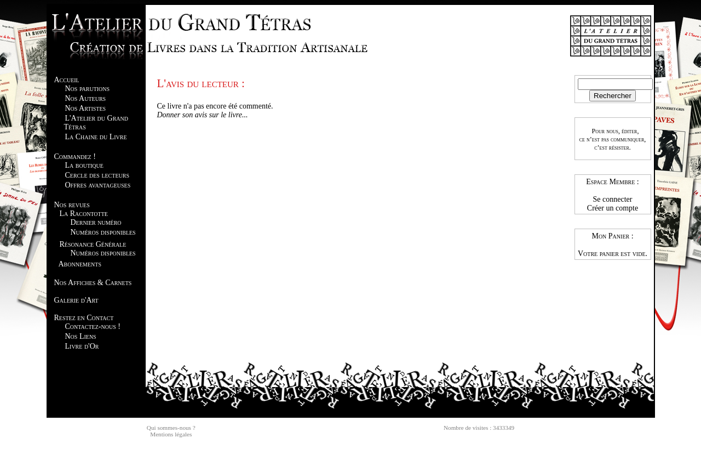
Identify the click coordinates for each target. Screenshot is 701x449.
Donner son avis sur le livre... (202, 115)
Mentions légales (171, 434)
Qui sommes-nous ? (171, 427)
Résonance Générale (93, 244)
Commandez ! (75, 156)
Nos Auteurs (85, 98)
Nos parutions (87, 88)
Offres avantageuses (98, 185)
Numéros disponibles (103, 232)
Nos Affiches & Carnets (93, 283)
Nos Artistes (85, 108)
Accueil (66, 80)
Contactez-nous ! (92, 326)
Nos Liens (80, 336)
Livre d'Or (82, 346)
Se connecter (613, 199)
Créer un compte (612, 208)
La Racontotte (84, 213)
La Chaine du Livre (96, 137)
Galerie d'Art (76, 300)
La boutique (84, 165)
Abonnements (80, 264)
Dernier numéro (96, 222)
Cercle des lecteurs (97, 175)
